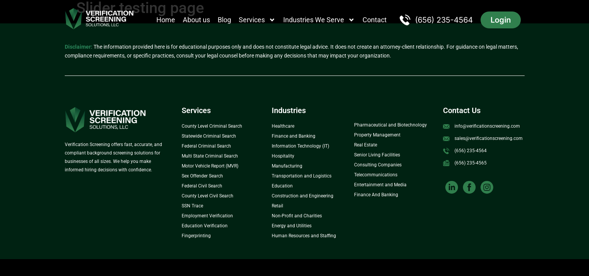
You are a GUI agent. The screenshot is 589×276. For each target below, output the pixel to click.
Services (257, 20)
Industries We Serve (319, 20)
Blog (224, 20)
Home (165, 20)
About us (196, 20)
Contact (375, 20)
